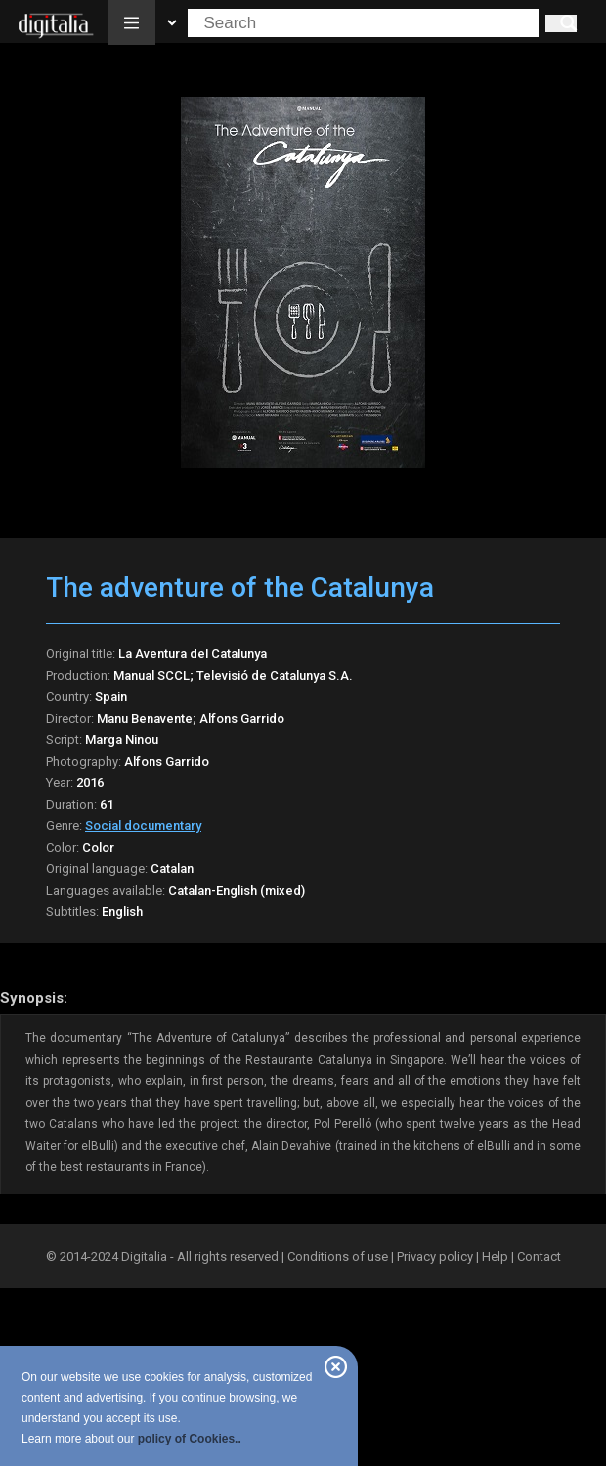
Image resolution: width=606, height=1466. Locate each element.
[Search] (561, 23)
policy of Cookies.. (189, 1438)
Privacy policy (435, 1256)
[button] (131, 22)
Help (495, 1256)
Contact (539, 1256)
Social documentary (143, 825)
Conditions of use (339, 1256)
